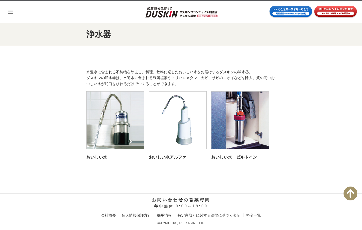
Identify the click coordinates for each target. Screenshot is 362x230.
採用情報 (164, 215)
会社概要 (108, 215)
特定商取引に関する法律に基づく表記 (209, 215)
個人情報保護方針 (136, 215)
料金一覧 (253, 215)
